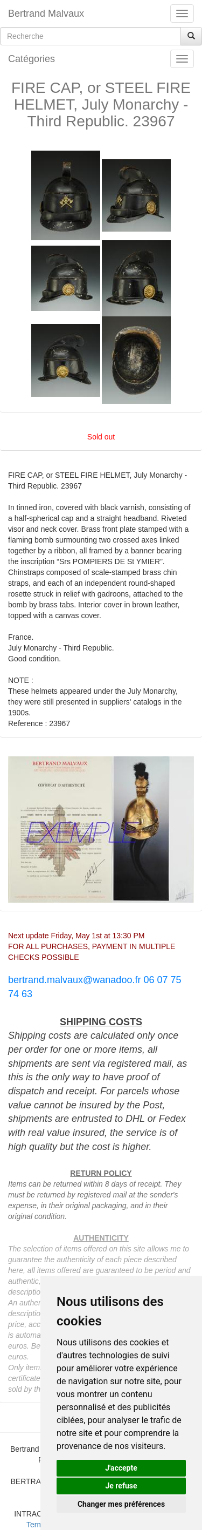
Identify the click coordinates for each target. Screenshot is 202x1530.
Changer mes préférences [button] (121, 1504)
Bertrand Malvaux (46, 13)
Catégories (31, 58)
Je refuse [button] (121, 1485)
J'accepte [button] (121, 1468)
